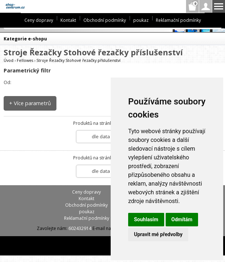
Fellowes (25, 60)
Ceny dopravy (38, 20)
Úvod (8, 60)
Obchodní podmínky (104, 20)
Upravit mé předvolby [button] (158, 234)
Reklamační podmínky (178, 20)
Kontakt (68, 20)
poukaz (141, 20)
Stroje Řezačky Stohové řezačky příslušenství (78, 60)
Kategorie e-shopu (25, 39)
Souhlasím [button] (146, 219)
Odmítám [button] (182, 219)
